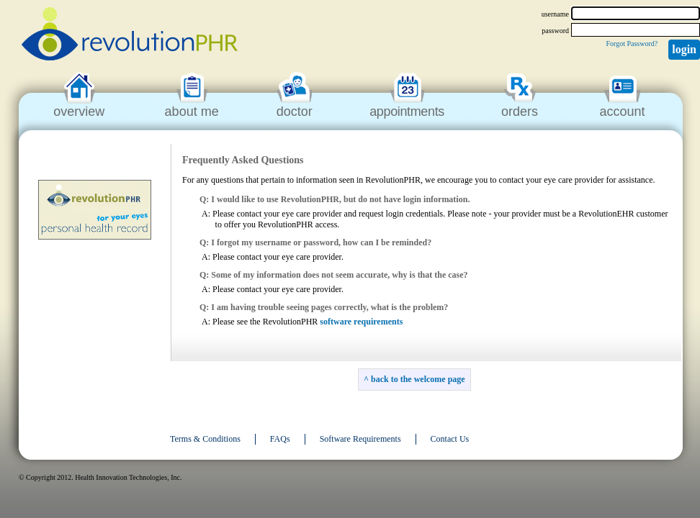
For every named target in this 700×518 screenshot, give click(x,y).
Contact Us (450, 439)
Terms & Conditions (205, 439)
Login (684, 49)
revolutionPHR (130, 36)
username (555, 14)
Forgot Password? (632, 43)
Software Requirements (360, 439)
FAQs (280, 439)
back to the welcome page (418, 379)
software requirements (361, 322)
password (555, 31)
